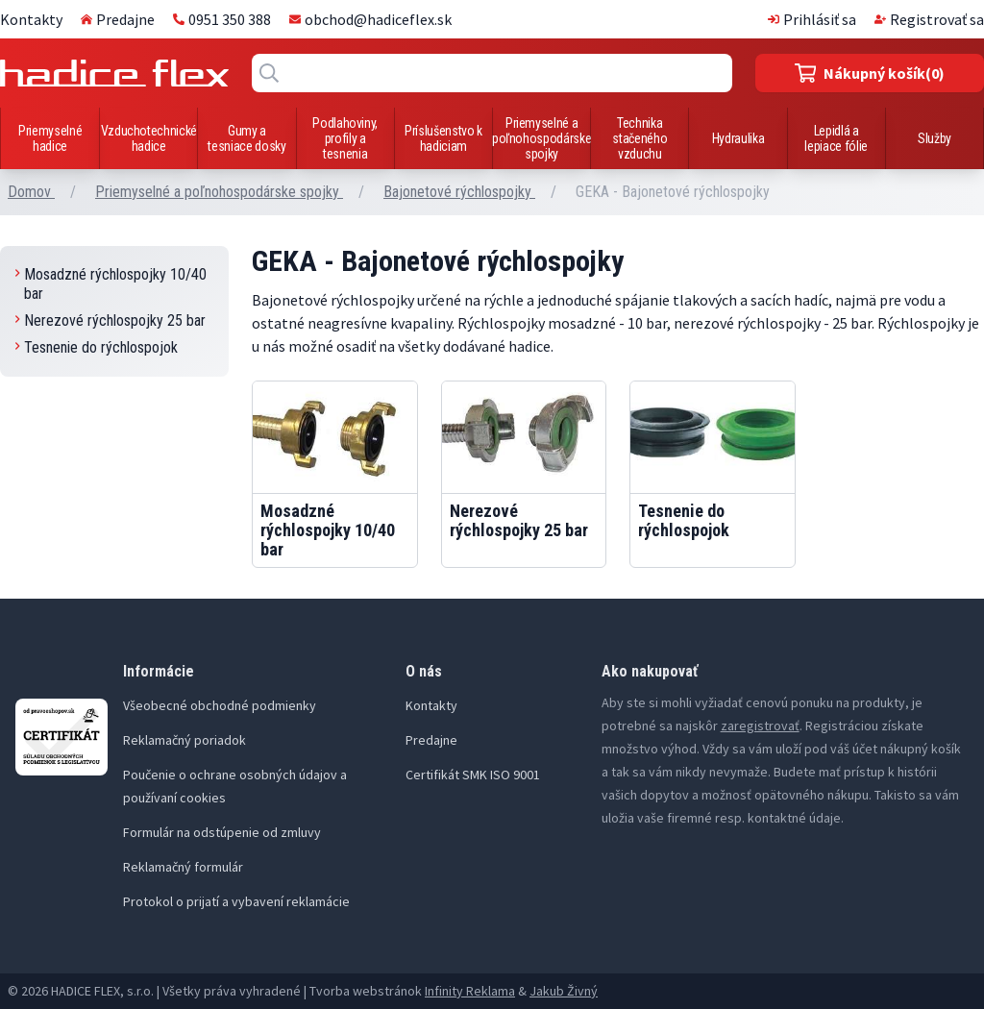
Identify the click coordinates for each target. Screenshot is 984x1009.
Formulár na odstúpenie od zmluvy (222, 832)
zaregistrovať (760, 725)
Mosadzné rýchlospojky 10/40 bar (111, 284)
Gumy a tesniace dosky (246, 138)
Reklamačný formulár (183, 866)
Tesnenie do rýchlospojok (96, 347)
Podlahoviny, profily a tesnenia (345, 138)
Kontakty (31, 19)
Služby (934, 138)
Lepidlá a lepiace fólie (835, 138)
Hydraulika (738, 138)
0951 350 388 (222, 19)
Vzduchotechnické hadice (149, 138)
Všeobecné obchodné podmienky (219, 705)
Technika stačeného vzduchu (639, 138)
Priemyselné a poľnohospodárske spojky (541, 138)
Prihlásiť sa (812, 19)
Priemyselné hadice (50, 138)
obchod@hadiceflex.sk (370, 19)
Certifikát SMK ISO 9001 (473, 774)
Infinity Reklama (470, 990)
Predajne (118, 19)
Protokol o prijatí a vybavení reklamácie (236, 901)
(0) (870, 73)
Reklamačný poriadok (184, 740)
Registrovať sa (929, 19)
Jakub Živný (563, 990)
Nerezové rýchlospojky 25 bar (110, 320)
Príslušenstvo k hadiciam (443, 138)
